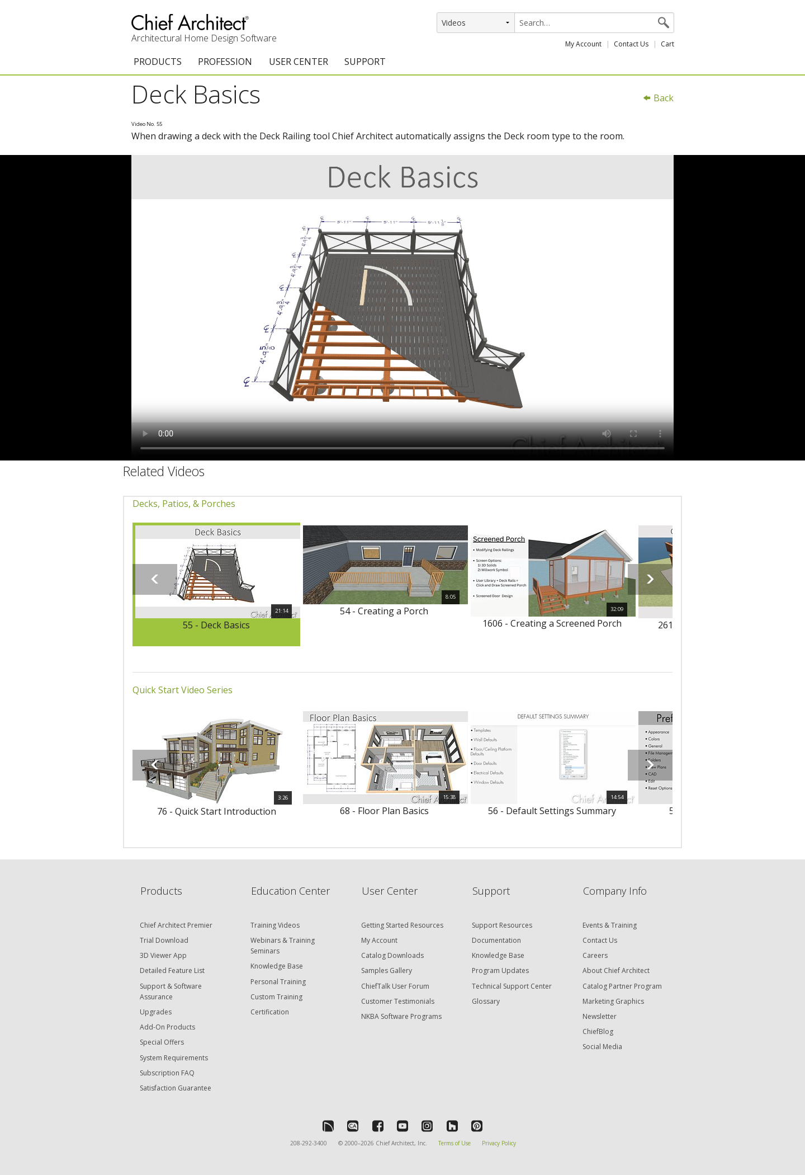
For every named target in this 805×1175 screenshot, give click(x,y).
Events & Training (610, 925)
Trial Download (164, 940)
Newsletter (600, 1016)
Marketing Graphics (613, 1001)
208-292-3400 (308, 1143)
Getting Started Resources (402, 925)
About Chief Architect (616, 970)
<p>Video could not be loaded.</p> (402, 307)
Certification (269, 1012)
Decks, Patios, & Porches (183, 503)
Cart (667, 44)
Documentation (496, 940)
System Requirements (174, 1058)
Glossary (486, 1001)
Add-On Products (167, 1027)
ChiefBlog (598, 1031)
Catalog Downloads (392, 955)
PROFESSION (225, 61)
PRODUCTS (158, 61)
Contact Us (631, 44)
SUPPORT (365, 61)
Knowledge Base (276, 966)
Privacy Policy (499, 1143)
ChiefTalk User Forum (395, 986)
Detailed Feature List (172, 970)
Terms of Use (454, 1143)
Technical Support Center (512, 986)
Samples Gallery (386, 970)
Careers (595, 955)
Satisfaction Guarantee (175, 1088)
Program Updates (500, 970)
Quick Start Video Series (182, 690)
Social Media (602, 1046)
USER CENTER (298, 61)
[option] (216, 585)
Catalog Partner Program (622, 986)
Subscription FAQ (167, 1073)
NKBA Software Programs (401, 1016)
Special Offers (162, 1042)
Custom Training (276, 997)
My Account (583, 44)
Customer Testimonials (397, 1001)
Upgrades (156, 1012)
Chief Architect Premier (176, 925)
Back (658, 98)
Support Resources (502, 925)
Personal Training (278, 981)
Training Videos (275, 925)
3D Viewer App (163, 955)
